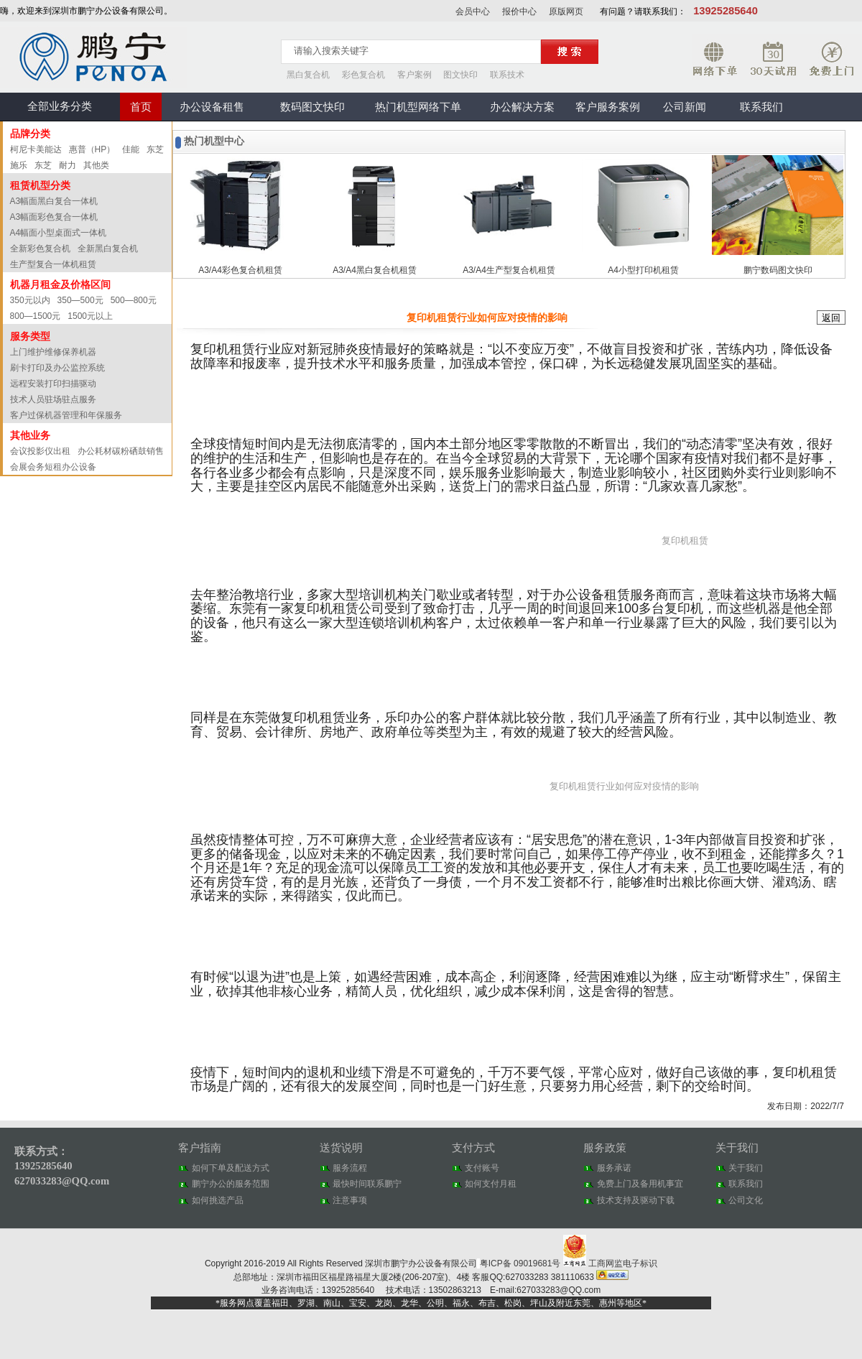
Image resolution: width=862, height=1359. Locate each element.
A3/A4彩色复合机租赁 (240, 270)
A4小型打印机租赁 (643, 270)
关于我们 (745, 1168)
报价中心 (519, 11)
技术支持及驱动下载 (636, 1200)
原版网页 (566, 11)
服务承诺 (614, 1168)
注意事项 (350, 1200)
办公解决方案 (522, 107)
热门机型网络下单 (418, 107)
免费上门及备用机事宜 (640, 1184)
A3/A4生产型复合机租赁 (509, 270)
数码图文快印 (312, 107)
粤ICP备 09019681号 (521, 1263)
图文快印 (460, 75)
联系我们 (761, 107)
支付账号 (482, 1168)
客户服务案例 (607, 107)
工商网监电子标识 (610, 1263)
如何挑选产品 (218, 1200)
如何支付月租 (490, 1184)
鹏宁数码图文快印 (777, 270)
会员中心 (472, 11)
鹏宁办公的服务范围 (230, 1184)
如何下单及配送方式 (230, 1168)
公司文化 (745, 1200)
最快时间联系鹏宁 (367, 1184)
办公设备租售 (212, 107)
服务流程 (350, 1168)
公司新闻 (684, 107)
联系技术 (507, 75)
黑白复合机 (308, 75)
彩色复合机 (363, 75)
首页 (141, 107)
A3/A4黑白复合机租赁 (375, 270)
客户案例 (414, 75)
